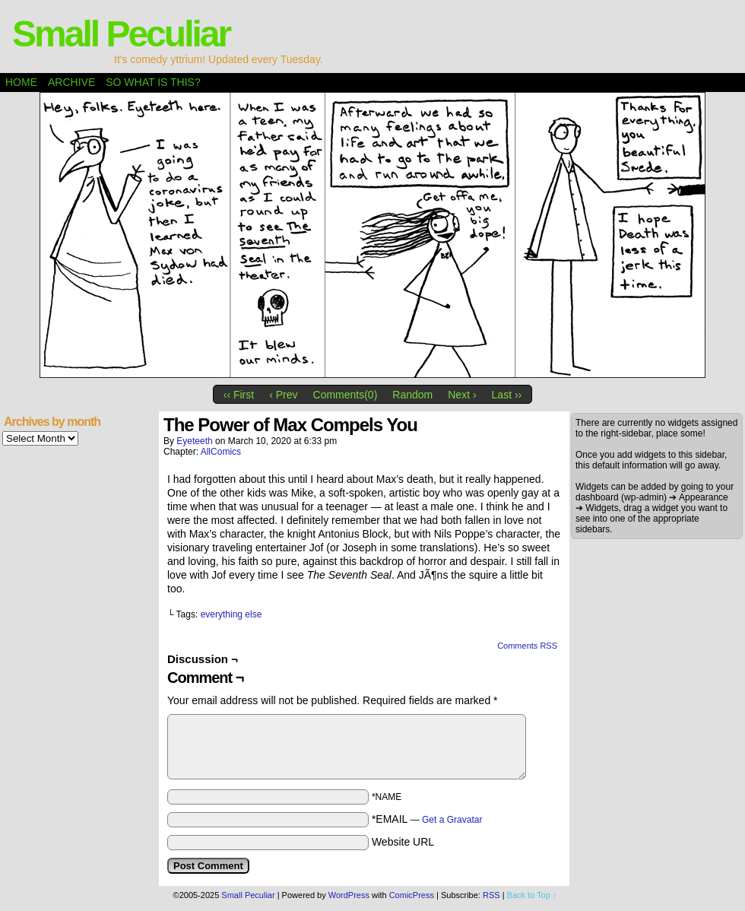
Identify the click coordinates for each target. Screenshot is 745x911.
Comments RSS (527, 645)
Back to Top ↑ (532, 895)
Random (412, 395)
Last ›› (507, 395)
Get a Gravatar (452, 819)
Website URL (403, 842)
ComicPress (411, 895)
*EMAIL (427, 819)
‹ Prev (283, 395)
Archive (71, 82)
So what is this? (153, 82)
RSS (491, 895)
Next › (462, 395)
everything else (231, 614)
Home (21, 82)
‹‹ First (239, 395)
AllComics (221, 451)
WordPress (348, 895)
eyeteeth (194, 441)
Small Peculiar (121, 34)
